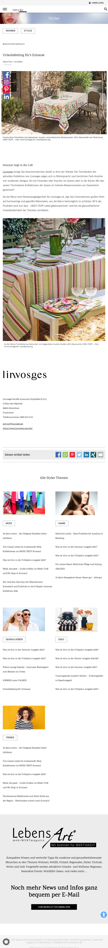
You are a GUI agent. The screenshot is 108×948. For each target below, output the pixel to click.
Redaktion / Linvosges (12, 62)
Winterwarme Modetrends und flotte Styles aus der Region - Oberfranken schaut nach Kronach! (26, 799)
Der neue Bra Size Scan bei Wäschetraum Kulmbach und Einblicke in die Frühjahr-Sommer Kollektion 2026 (27, 587)
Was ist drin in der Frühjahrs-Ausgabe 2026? (24, 560)
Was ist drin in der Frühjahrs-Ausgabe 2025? (77, 555)
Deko (61, 639)
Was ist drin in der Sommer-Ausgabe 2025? (76, 547)
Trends (10, 737)
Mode (9, 523)
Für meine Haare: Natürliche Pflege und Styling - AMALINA (79, 567)
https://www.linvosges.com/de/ (17, 428)
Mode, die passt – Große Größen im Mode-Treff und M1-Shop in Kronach (25, 571)
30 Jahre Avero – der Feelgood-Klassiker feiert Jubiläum (25, 536)
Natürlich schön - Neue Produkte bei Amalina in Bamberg (79, 536)
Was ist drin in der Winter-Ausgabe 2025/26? (77, 658)
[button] (6, 942)
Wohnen (10, 30)
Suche (106, 9)
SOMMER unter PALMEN (15, 680)
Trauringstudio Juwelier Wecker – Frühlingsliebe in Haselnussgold (79, 678)
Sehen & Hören (14, 639)
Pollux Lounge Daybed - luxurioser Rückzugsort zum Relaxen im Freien (26, 670)
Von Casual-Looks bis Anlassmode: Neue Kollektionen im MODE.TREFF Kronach (22, 549)
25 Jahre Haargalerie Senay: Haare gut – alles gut (78, 577)
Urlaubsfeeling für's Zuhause (16, 689)
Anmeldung (98, 3)
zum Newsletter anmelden (54, 907)
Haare (61, 523)
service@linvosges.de (13, 424)
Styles (28, 30)
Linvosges (8, 172)
